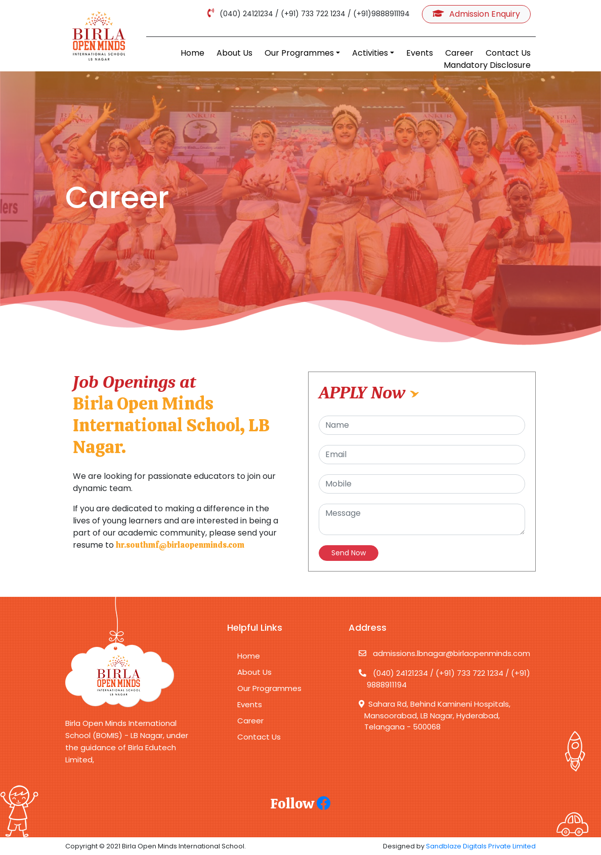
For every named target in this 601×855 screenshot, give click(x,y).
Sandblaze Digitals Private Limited (481, 846)
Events (419, 53)
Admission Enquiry (476, 14)
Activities (370, 53)
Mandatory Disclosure (487, 65)
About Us (234, 53)
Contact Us (508, 53)
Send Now (348, 553)
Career (459, 53)
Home (192, 53)
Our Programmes (299, 53)
